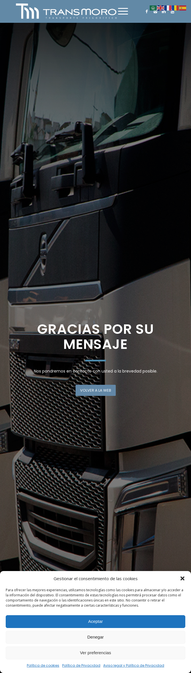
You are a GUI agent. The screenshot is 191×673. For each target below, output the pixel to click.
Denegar (95, 637)
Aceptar (95, 621)
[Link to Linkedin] (164, 11)
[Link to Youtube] (172, 11)
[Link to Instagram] (155, 11)
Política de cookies (43, 665)
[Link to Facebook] (147, 11)
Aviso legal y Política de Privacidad (133, 665)
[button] (182, 578)
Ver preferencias (95, 652)
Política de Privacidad (81, 665)
